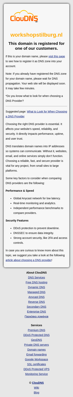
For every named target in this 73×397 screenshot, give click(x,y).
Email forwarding (36, 354)
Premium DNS (36, 330)
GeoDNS (36, 339)
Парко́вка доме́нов (36, 316)
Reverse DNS (36, 301)
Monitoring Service (36, 374)
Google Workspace (36, 359)
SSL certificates (36, 364)
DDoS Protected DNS (36, 335)
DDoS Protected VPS (36, 369)
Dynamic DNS (36, 287)
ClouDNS (38, 382)
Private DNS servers (36, 344)
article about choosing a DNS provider (29, 260)
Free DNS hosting (36, 282)
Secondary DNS (36, 306)
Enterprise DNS (36, 311)
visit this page (56, 56)
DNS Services (36, 277)
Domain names (36, 349)
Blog (36, 392)
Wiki (36, 387)
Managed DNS (37, 292)
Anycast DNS (36, 297)
